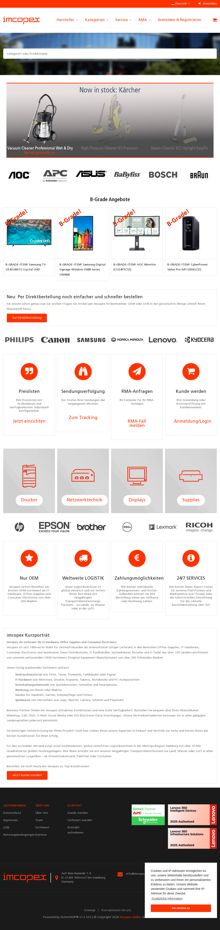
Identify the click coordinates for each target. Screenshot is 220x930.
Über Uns (41, 813)
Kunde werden (77, 813)
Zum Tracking (83, 418)
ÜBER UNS (42, 805)
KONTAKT (74, 805)
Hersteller (67, 20)
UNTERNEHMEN (14, 805)
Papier (111, 674)
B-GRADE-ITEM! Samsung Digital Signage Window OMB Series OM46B (82, 270)
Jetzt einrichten (29, 421)
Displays (137, 500)
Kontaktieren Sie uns (116, 910)
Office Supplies (70, 642)
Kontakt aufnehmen (75, 830)
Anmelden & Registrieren (179, 20)
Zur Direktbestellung (26, 318)
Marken (158, 657)
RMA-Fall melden (137, 423)
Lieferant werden (79, 820)
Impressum (10, 820)
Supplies (191, 500)
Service (123, 20)
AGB (6, 827)
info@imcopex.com (139, 874)
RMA (145, 20)
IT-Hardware (50, 642)
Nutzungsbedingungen (16, 835)
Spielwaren (51, 652)
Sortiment (50, 667)
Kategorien (97, 20)
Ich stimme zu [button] (181, 908)
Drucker (29, 500)
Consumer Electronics (101, 642)
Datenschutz (12, 813)
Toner (62, 674)
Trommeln (74, 674)
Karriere (41, 835)
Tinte (52, 674)
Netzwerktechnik (84, 500)
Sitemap (89, 910)
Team (39, 820)
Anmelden (207, 3)
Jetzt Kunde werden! (27, 775)
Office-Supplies (168, 647)
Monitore (45, 679)
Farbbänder (91, 674)
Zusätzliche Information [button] (167, 898)
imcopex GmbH (130, 917)
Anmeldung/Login (192, 421)
